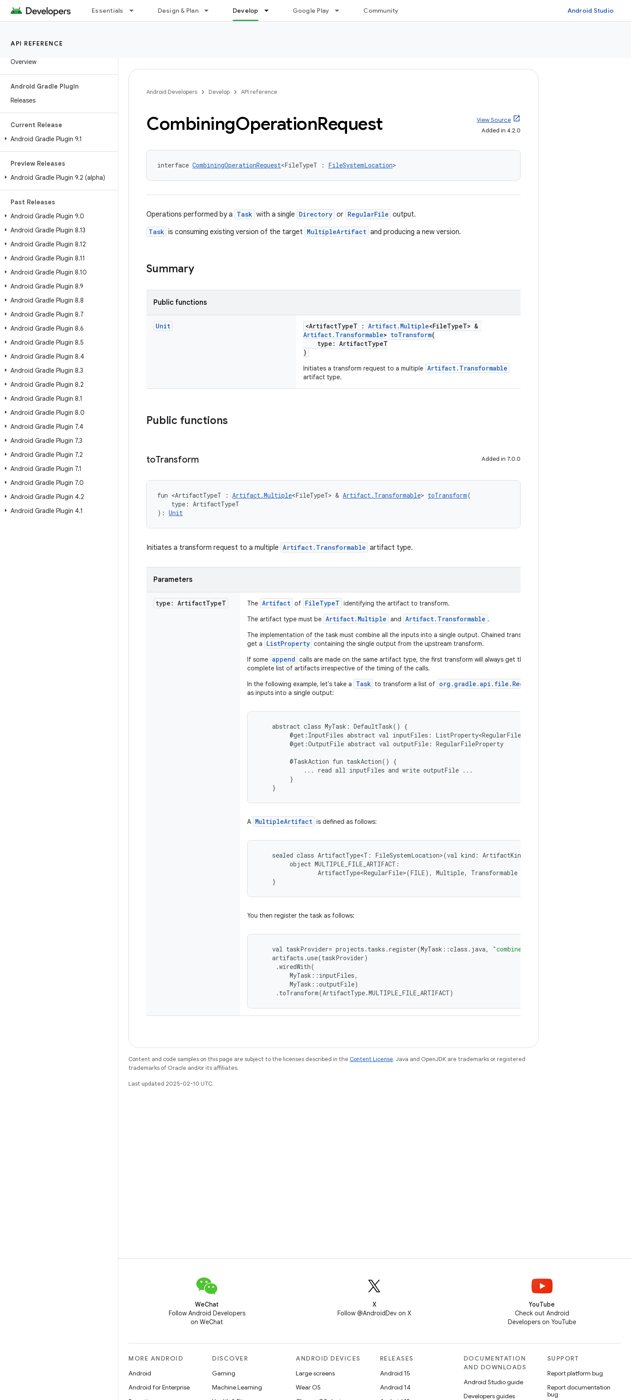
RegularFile (368, 214)
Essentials (108, 10)
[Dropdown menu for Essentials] (135, 10)
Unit (163, 326)
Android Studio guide (493, 1382)
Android (139, 1373)
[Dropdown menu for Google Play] (341, 10)
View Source (494, 120)
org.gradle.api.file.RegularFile (495, 684)
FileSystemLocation (360, 165)
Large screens (315, 1373)
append (283, 659)
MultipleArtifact (336, 232)
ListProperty (288, 643)
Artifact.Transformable (343, 335)
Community (380, 10)
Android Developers (171, 92)
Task (244, 214)
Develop (219, 92)
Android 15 (395, 1373)
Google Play (311, 10)
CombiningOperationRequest (236, 165)
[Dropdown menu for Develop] (270, 10)
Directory (316, 214)
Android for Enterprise (159, 1387)
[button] (57, 139)
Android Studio (590, 10)
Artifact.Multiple (398, 326)
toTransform (411, 335)
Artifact (276, 603)
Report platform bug (575, 1373)
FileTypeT (322, 603)
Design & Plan (178, 10)
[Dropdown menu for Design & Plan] (210, 10)
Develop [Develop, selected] (246, 10)
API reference (37, 43)
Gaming (223, 1373)
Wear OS (308, 1387)
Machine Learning (237, 1387)
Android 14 (395, 1387)
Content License (371, 1059)
